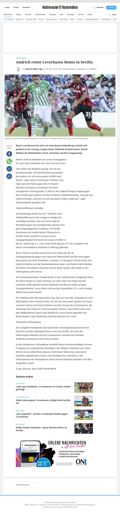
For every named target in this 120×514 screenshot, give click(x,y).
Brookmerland (52, 19)
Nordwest (19, 19)
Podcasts (52, 14)
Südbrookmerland (91, 19)
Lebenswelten (40, 14)
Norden (79, 19)
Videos (18, 14)
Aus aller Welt (31, 19)
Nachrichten (8, 14)
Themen (28, 14)
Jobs (61, 14)
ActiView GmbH (71, 507)
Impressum (43, 505)
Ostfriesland (105, 19)
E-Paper (16, 7)
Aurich (41, 19)
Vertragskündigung (68, 505)
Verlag (89, 14)
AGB (26, 505)
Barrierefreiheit (54, 505)
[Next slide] (113, 19)
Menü (5, 7)
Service (81, 14)
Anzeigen (70, 14)
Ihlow (72, 19)
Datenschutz (33, 505)
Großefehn (64, 19)
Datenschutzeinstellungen (85, 505)
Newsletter (26, 7)
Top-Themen (8, 19)
